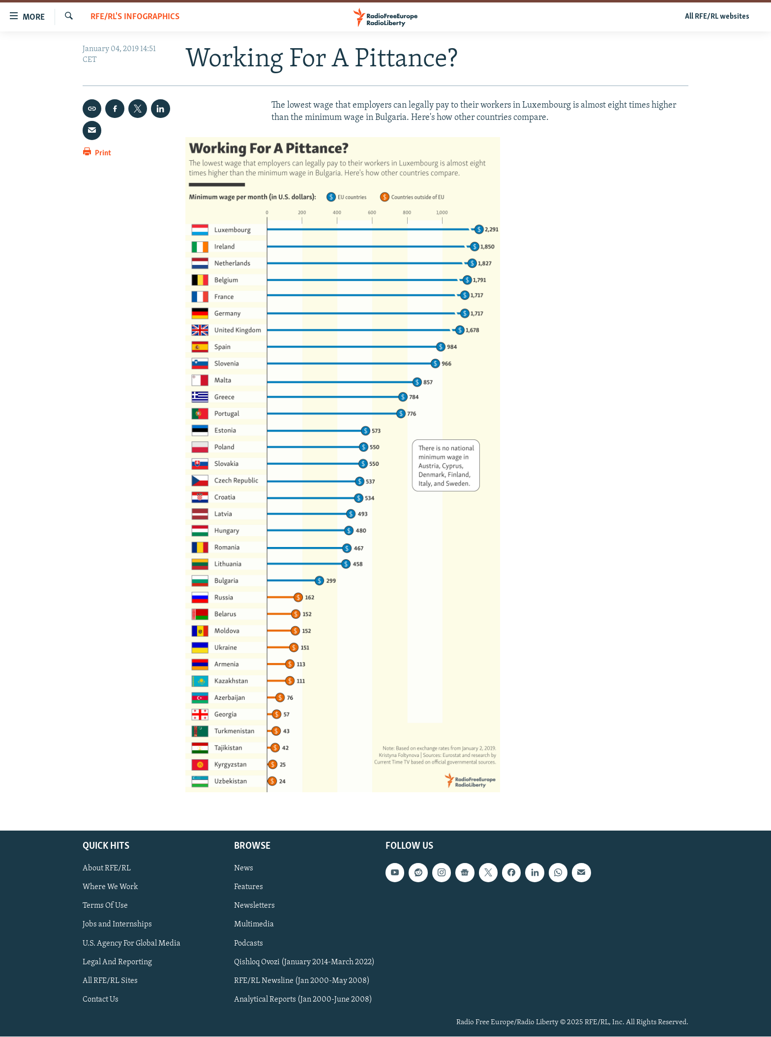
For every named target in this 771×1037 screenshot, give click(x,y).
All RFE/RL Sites (110, 981)
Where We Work (110, 888)
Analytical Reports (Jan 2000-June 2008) (303, 1000)
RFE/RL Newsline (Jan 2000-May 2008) (302, 981)
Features (248, 888)
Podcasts (248, 944)
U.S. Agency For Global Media (131, 944)
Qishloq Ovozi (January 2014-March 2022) (304, 962)
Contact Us (101, 1000)
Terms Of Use (105, 906)
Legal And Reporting (117, 962)
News (243, 869)
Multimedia (254, 925)
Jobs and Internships (117, 925)
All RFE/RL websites (717, 17)
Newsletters (254, 906)
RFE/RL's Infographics (134, 17)
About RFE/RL (107, 869)
